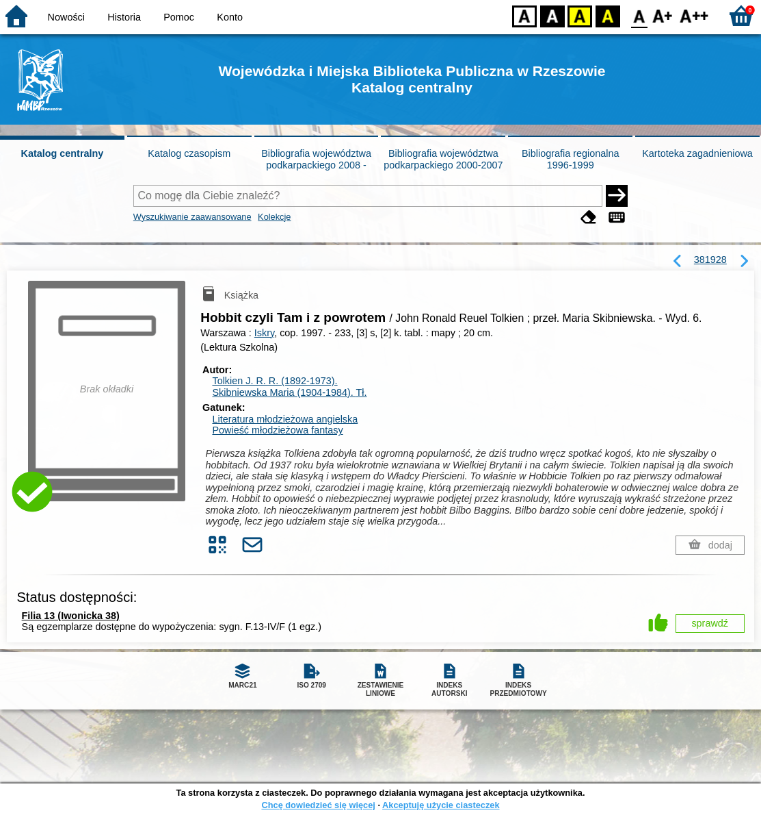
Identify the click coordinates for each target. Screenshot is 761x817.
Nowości (66, 17)
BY (607, 15)
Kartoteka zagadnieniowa (697, 153)
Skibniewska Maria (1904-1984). (289, 392)
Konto (230, 17)
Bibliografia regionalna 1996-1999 (570, 159)
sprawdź (709, 623)
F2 (694, 15)
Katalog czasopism (189, 153)
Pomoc (178, 17)
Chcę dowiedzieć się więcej (318, 805)
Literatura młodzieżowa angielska (285, 419)
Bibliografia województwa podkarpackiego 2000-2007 (443, 159)
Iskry (264, 332)
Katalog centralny (62, 153)
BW (552, 15)
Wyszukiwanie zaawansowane (192, 217)
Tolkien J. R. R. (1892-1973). (274, 380)
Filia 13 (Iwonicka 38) (71, 615)
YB (579, 15)
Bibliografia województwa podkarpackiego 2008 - (316, 159)
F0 (638, 15)
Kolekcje (274, 217)
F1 (662, 15)
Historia (124, 17)
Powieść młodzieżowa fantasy (277, 430)
